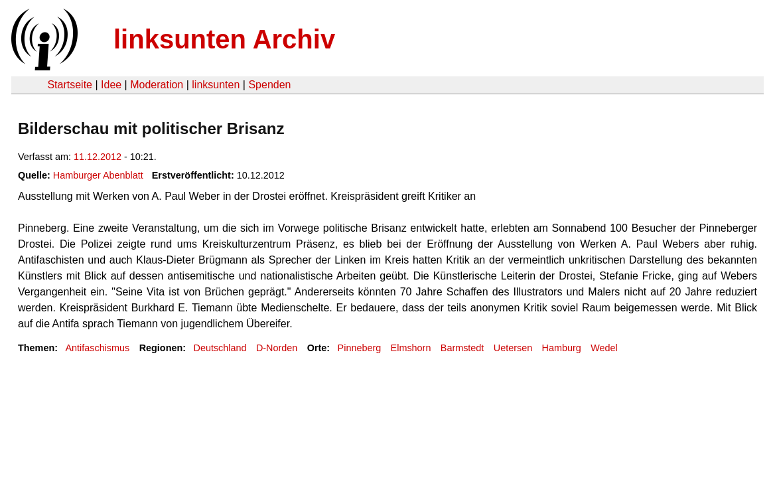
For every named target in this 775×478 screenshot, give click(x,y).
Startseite (69, 84)
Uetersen (513, 348)
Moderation (156, 84)
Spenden (269, 84)
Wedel (604, 348)
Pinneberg (360, 348)
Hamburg (561, 348)
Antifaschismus (97, 348)
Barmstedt (462, 348)
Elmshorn (411, 348)
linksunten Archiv (224, 39)
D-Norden (276, 348)
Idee (111, 84)
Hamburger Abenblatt (98, 175)
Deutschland (220, 348)
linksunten (216, 84)
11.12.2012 (97, 156)
